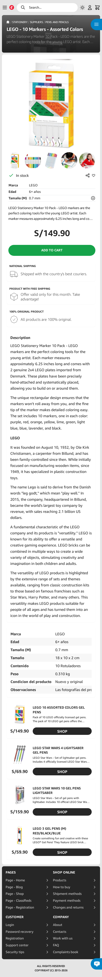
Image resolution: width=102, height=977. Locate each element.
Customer (15, 917)
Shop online (64, 872)
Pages (11, 872)
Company (61, 917)
